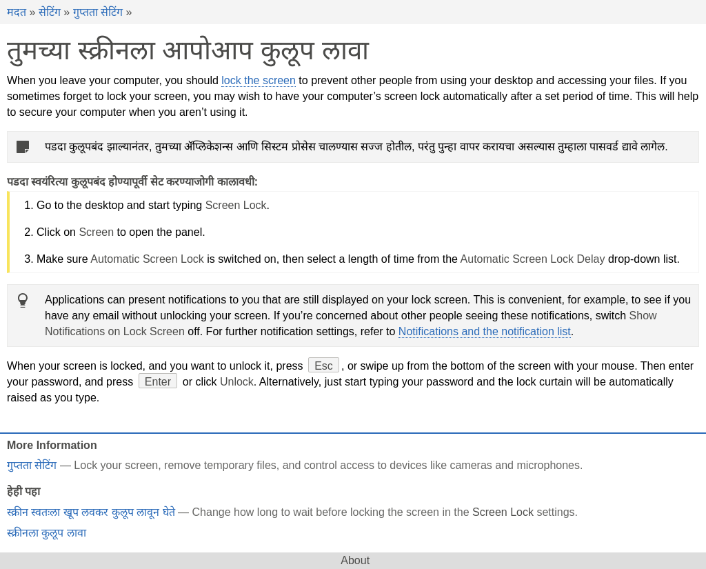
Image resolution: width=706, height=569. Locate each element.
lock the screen (258, 80)
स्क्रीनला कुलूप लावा (46, 533)
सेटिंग (50, 12)
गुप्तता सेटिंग (98, 12)
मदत (16, 12)
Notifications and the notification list (485, 331)
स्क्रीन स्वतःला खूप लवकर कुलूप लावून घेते (91, 512)
